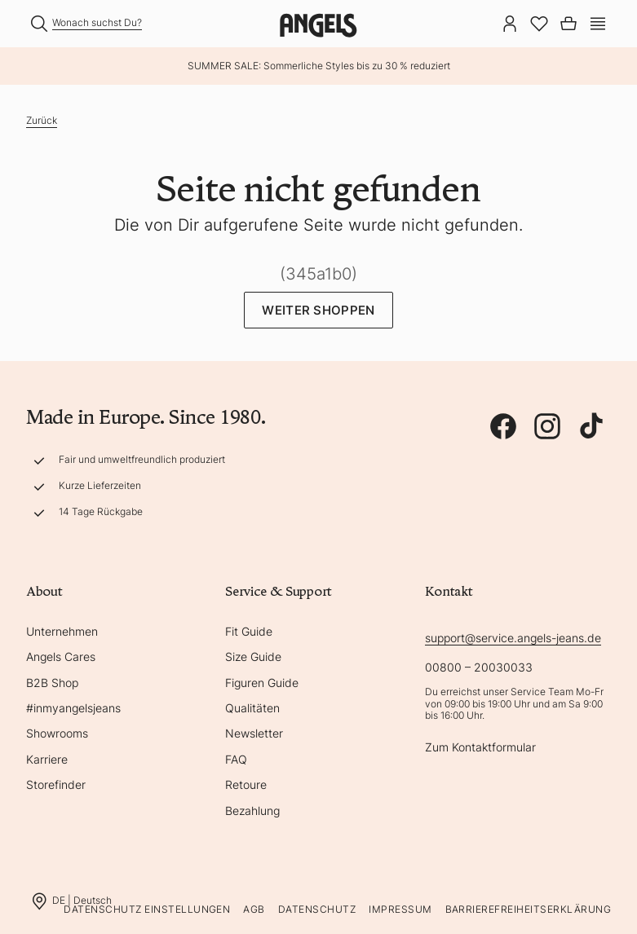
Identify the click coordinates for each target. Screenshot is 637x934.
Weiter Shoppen (318, 310)
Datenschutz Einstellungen (147, 909)
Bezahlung (252, 810)
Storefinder (56, 784)
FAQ (236, 759)
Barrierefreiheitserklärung (528, 909)
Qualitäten (252, 708)
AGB (253, 909)
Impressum (400, 909)
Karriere (47, 759)
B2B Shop (52, 682)
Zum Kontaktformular (480, 747)
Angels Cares (60, 656)
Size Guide (253, 656)
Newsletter (254, 733)
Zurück (41, 120)
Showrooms (57, 733)
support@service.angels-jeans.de (513, 638)
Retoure (246, 784)
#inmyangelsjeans (73, 708)
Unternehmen (62, 631)
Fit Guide (248, 631)
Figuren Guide (262, 682)
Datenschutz (317, 909)
